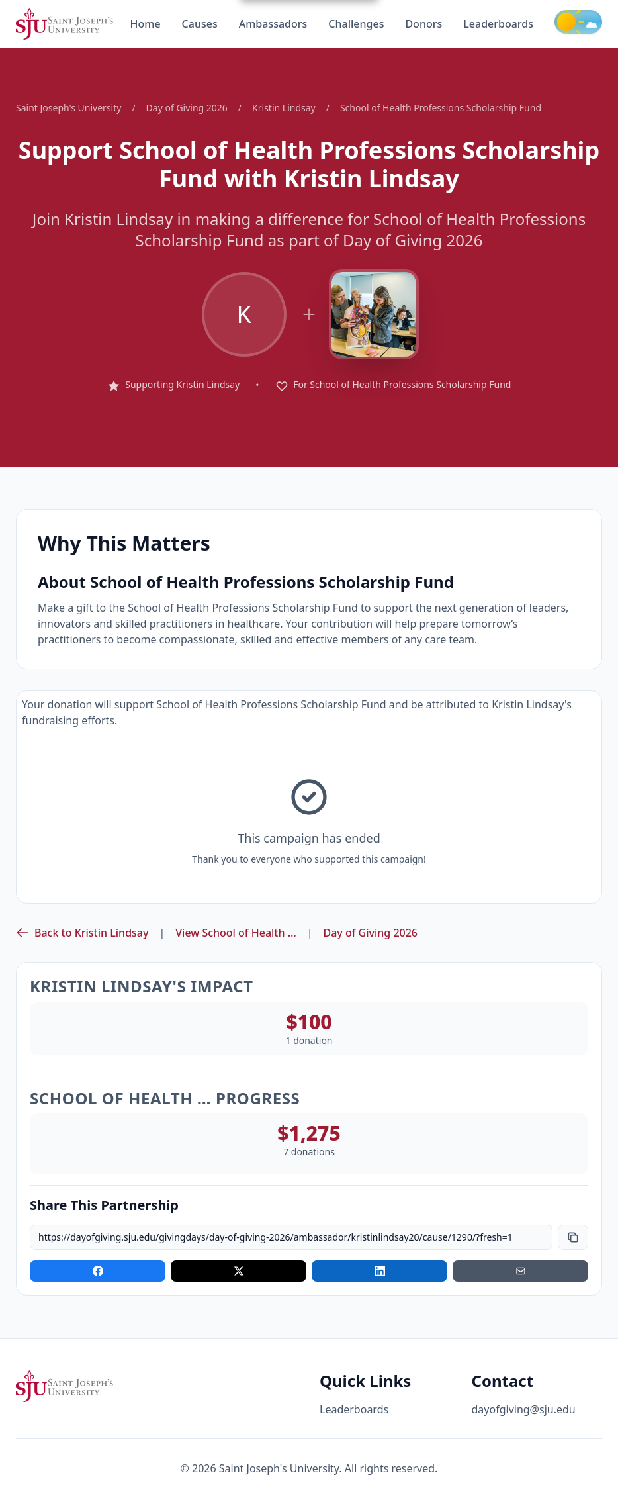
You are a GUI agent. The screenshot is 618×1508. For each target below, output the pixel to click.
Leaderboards (498, 24)
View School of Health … (235, 932)
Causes (200, 24)
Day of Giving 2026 (187, 107)
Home (145, 24)
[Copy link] (573, 1237)
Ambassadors (273, 24)
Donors (423, 24)
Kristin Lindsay (284, 107)
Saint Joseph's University (68, 107)
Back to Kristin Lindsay (82, 932)
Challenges (356, 24)
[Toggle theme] (578, 22)
